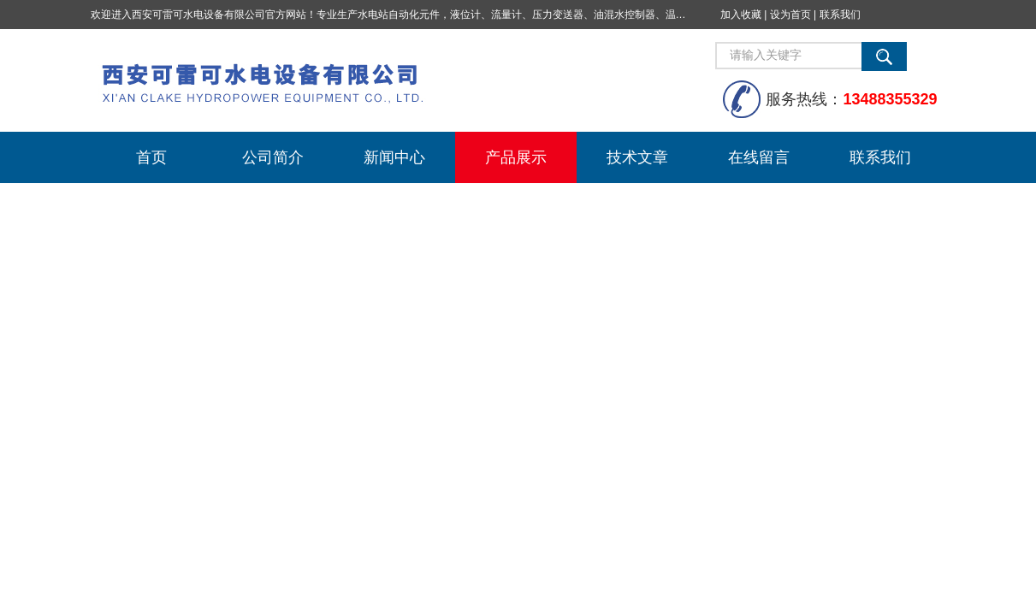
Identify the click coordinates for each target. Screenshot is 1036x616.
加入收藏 (740, 15)
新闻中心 (394, 157)
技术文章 (637, 157)
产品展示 (516, 157)
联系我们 (840, 15)
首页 (151, 157)
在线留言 (759, 157)
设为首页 (790, 15)
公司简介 (273, 157)
